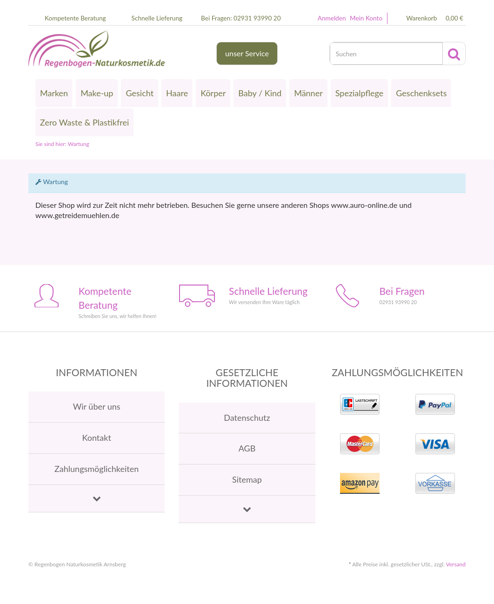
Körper (213, 93)
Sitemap (247, 479)
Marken (54, 93)
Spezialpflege (359, 93)
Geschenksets (421, 93)
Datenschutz (247, 417)
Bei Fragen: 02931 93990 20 (240, 18)
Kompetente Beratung (75, 18)
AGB (247, 448)
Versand (456, 564)
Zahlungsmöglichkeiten (96, 469)
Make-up (96, 93)
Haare (177, 93)
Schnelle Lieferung (157, 18)
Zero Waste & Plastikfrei (84, 122)
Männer (308, 93)
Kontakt (96, 437)
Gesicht (140, 93)
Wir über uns (96, 406)
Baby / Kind (259, 93)
